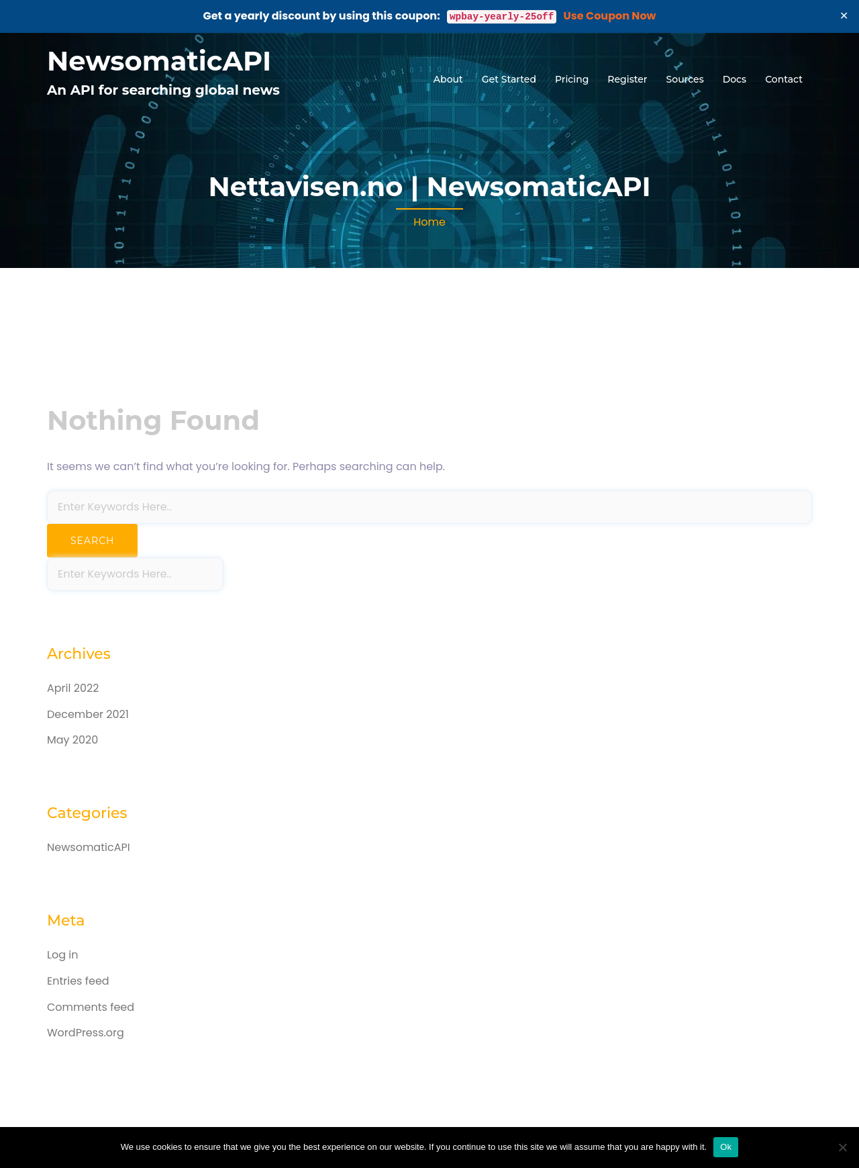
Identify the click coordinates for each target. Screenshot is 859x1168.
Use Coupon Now (610, 16)
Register (627, 79)
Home (429, 222)
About (448, 79)
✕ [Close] (844, 15)
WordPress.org (85, 1032)
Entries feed (78, 981)
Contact (784, 79)
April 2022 (73, 688)
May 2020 (72, 740)
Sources (685, 79)
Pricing (572, 79)
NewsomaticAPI (159, 60)
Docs (734, 79)
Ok (725, 1147)
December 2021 (88, 714)
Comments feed (90, 1007)
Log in (62, 954)
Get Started (509, 79)
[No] (842, 1147)
